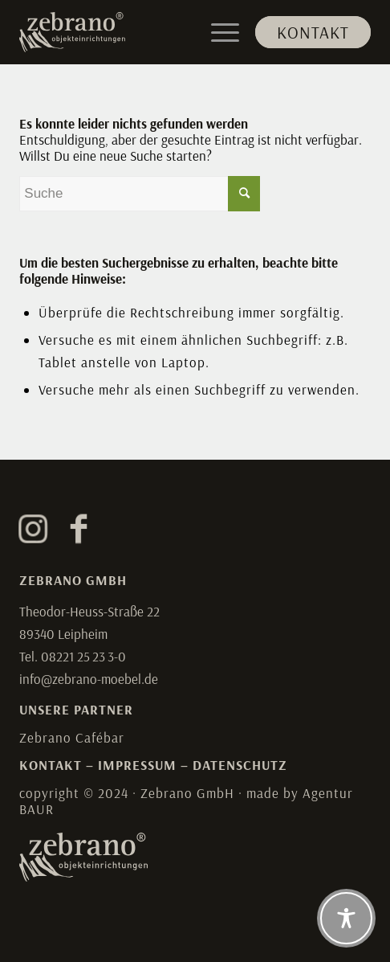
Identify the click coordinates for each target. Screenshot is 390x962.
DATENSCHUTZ (240, 764)
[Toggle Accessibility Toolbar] (346, 918)
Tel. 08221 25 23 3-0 (72, 656)
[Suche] (139, 193)
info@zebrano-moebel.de (88, 678)
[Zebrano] (159, 32)
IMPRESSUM (137, 764)
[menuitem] (305, 32)
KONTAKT (50, 764)
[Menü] (217, 32)
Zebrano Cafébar (71, 737)
